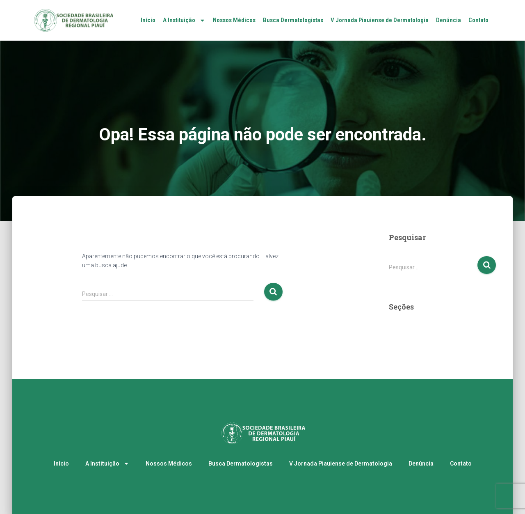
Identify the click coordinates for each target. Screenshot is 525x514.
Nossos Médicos (234, 20)
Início (148, 20)
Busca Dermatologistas (293, 20)
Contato (478, 20)
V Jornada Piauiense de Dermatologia (380, 20)
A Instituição (184, 20)
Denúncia (448, 20)
